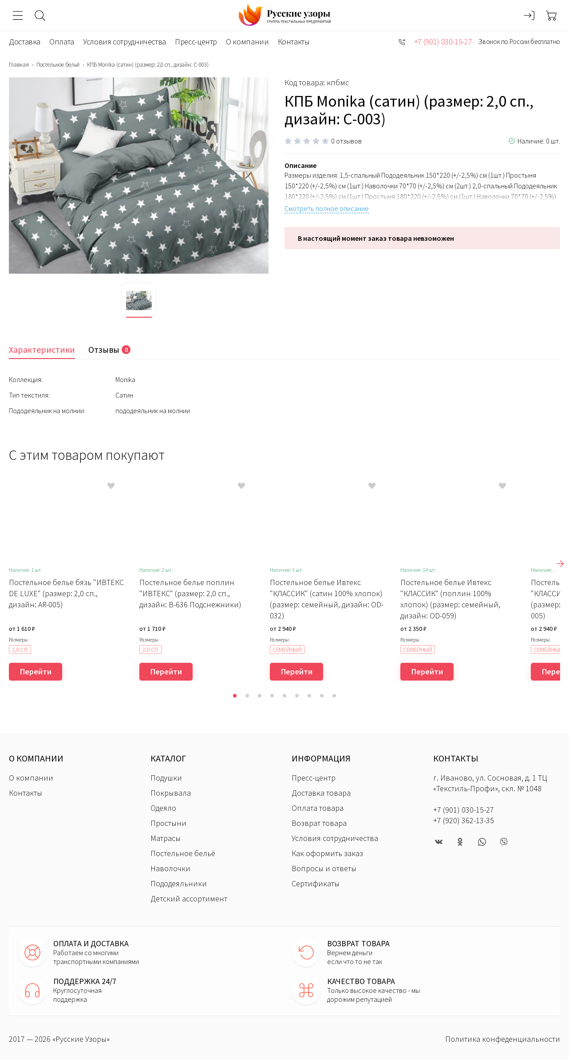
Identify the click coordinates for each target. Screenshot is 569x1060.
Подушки (166, 778)
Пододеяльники (178, 883)
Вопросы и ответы (324, 868)
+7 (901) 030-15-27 (443, 41)
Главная (19, 64)
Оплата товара (318, 808)
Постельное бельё (57, 64)
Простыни (168, 823)
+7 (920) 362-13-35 (463, 820)
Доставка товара (321, 793)
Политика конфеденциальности (502, 1039)
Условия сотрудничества (124, 41)
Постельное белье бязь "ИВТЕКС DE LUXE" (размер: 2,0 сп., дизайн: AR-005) (66, 593)
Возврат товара (319, 823)
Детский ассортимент (188, 898)
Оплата (61, 41)
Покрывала (170, 793)
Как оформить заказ (327, 853)
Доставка (24, 41)
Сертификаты (316, 883)
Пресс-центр (196, 41)
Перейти (35, 671)
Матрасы (165, 838)
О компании (247, 41)
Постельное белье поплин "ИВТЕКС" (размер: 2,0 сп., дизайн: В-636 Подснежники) (190, 593)
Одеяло (163, 808)
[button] (235, 695)
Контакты (294, 41)
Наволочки (170, 868)
